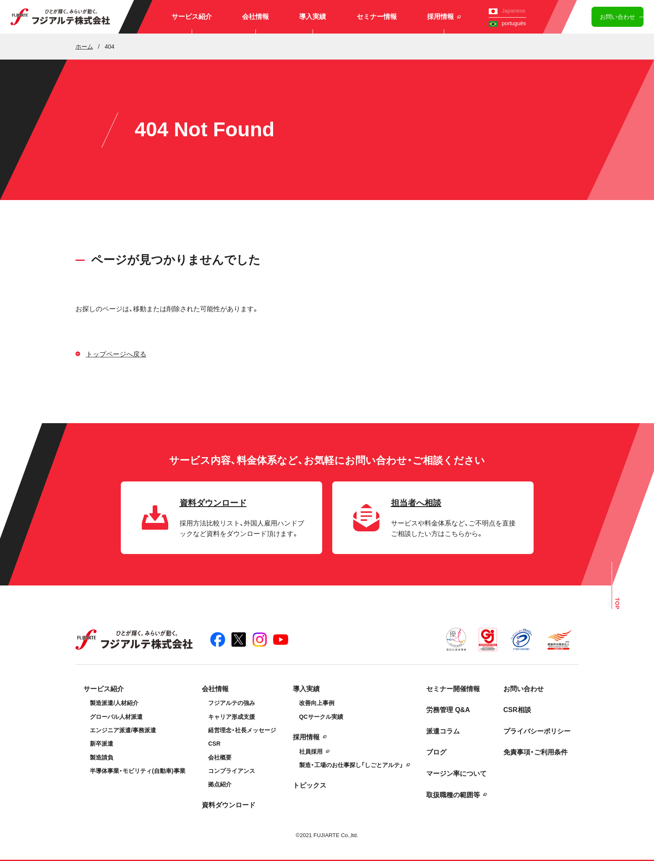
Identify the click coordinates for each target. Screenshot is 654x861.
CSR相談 (517, 709)
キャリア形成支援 (231, 716)
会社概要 (220, 757)
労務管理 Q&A (448, 709)
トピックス (309, 785)
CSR (214, 743)
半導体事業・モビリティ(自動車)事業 (137, 770)
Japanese (507, 11)
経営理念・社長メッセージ (242, 730)
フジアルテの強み (231, 703)
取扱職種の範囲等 (453, 795)
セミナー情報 (377, 16)
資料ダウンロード (228, 805)
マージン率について (456, 773)
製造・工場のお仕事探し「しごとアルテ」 (351, 765)
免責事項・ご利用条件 (535, 752)
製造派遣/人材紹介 (114, 703)
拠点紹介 (220, 784)
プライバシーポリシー (537, 731)
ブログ (436, 752)
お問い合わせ (617, 16)
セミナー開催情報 (453, 688)
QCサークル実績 (321, 716)
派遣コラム (443, 731)
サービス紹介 (192, 16)
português (507, 23)
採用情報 (444, 16)
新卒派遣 (101, 743)
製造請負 (101, 757)
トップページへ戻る (116, 354)
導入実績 (312, 16)
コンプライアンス (231, 770)
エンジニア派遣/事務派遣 (123, 730)
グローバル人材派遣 (116, 716)
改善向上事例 (316, 703)
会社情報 (255, 16)
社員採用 (311, 751)
